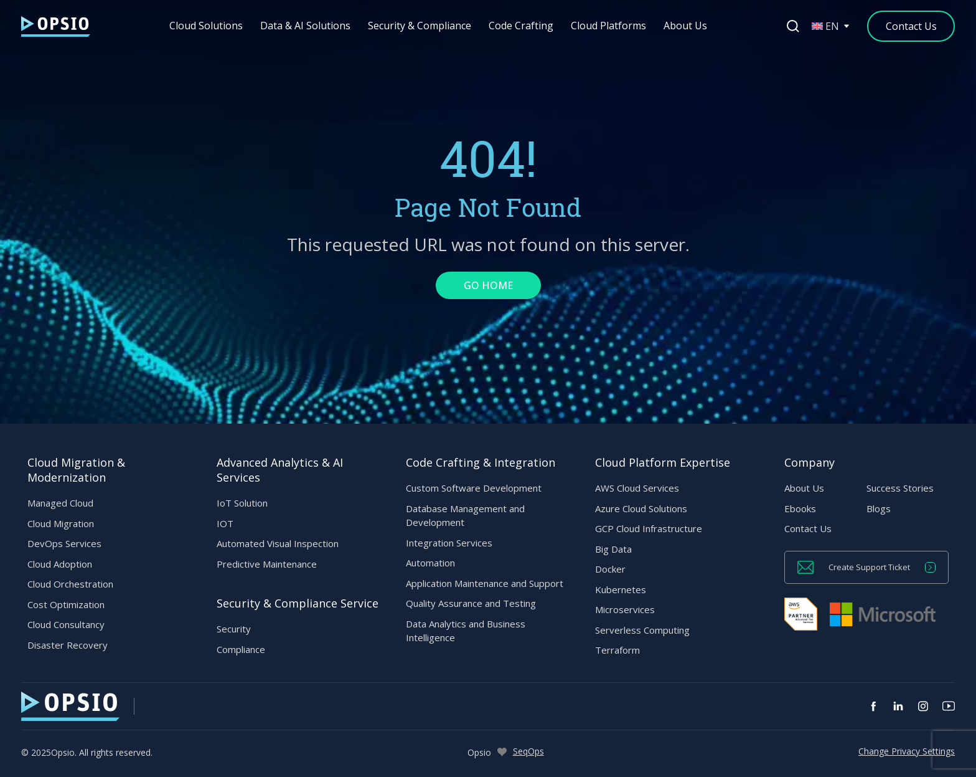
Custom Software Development (474, 488)
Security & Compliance (420, 25)
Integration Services (449, 542)
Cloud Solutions (206, 25)
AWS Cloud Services (637, 488)
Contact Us (808, 528)
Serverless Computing (642, 630)
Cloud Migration (60, 523)
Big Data (613, 549)
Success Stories (900, 488)
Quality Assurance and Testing (471, 603)
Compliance (241, 649)
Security (234, 628)
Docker (610, 569)
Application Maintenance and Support (484, 583)
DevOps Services (64, 543)
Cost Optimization (66, 604)
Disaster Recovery (67, 645)
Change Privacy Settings (906, 751)
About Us (686, 25)
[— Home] (55, 26)
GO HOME (488, 285)
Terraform (617, 650)
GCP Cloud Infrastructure (648, 528)
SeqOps (528, 751)
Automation (430, 562)
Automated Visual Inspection (278, 543)
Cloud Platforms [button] (609, 25)
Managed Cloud (60, 503)
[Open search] (793, 26)
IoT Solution (242, 503)
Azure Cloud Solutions (641, 508)
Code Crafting (521, 25)
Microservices (625, 609)
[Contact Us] (911, 26)
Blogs (878, 508)
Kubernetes (620, 589)
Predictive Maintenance (267, 564)
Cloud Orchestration (70, 584)
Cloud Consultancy (66, 624)
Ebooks (800, 508)
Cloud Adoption (59, 564)
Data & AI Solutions (306, 25)
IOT (225, 523)
